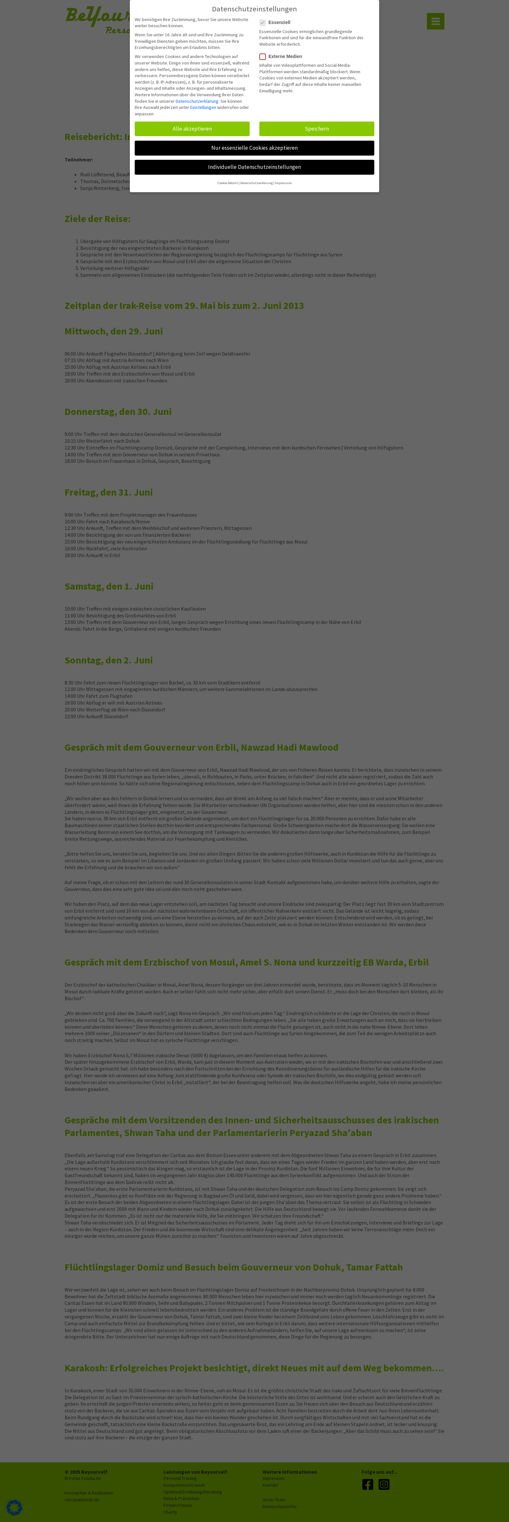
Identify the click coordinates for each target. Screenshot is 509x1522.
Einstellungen (203, 103)
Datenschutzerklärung (197, 96)
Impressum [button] (283, 178)
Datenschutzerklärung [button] (256, 178)
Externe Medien (282, 52)
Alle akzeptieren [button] (192, 123)
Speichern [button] (317, 123)
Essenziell (277, 18)
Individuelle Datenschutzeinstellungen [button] (254, 162)
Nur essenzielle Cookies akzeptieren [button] (254, 142)
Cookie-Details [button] (227, 178)
